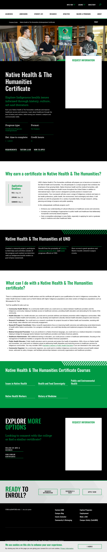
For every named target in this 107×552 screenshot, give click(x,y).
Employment (84, 513)
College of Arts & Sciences (12, 449)
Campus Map (59, 513)
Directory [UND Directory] (92, 5)
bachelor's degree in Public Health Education (58, 345)
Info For (71, 5)
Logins (81, 5)
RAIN (63, 251)
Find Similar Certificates (10, 455)
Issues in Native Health (19, 383)
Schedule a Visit (70, 492)
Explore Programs (86, 510)
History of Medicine (52, 396)
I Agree (94, 546)
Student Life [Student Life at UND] (38, 14)
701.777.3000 (27, 509)
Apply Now (92, 492)
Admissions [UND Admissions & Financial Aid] (24, 14)
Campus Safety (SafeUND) (89, 520)
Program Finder (13, 22)
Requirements (11, 150)
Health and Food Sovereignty (52, 383)
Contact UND (59, 510)
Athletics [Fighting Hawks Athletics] (66, 14)
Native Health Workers (19, 396)
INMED (63, 248)
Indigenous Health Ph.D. (47, 251)
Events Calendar (60, 516)
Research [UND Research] (53, 14)
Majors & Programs (84, 14)
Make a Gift (84, 516)
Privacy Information (66, 548)
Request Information (48, 492)
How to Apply (39, 150)
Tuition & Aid (25, 150)
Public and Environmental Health (85, 382)
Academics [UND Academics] (9, 14)
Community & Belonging (63, 520)
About (99, 14)
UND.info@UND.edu (12, 509)
